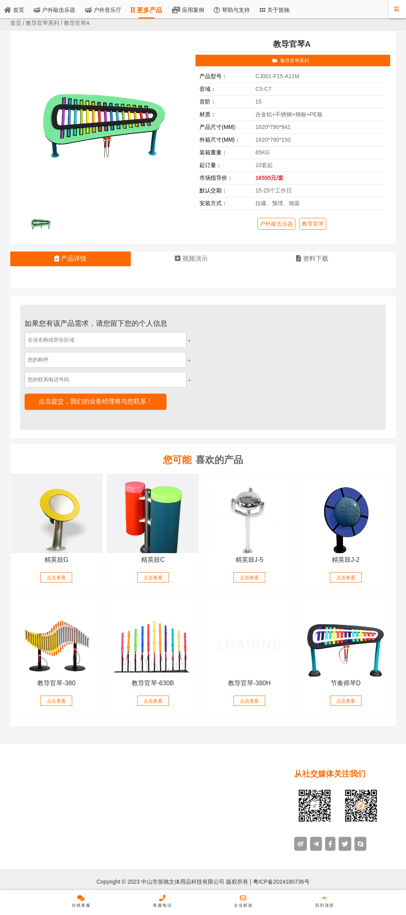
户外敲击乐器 (276, 224)
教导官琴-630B (153, 683)
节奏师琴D (346, 683)
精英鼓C (153, 559)
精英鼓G (56, 559)
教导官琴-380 (56, 683)
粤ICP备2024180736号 (280, 881)
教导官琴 (313, 224)
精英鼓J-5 (249, 559)
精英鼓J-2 (346, 559)
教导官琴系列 (42, 23)
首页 (15, 23)
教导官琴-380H (249, 683)
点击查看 (56, 578)
